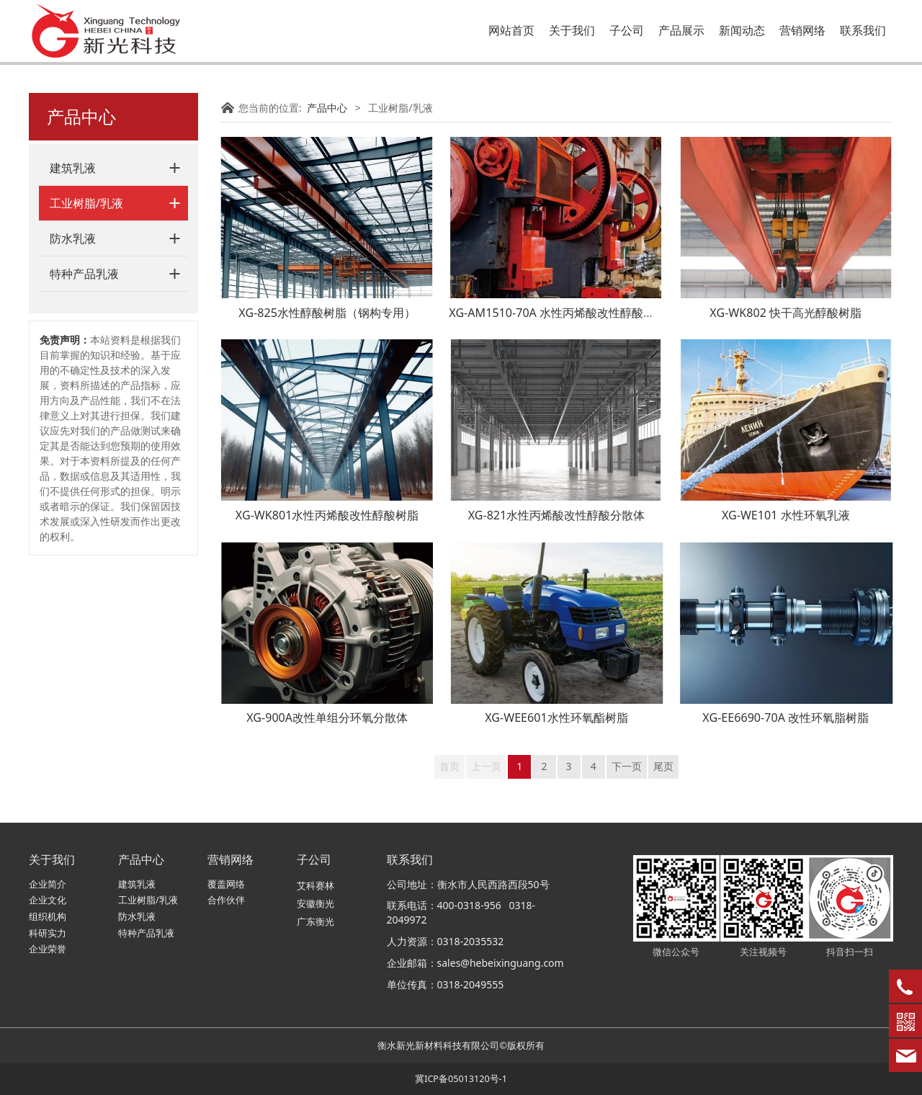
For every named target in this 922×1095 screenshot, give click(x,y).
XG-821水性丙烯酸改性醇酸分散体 (556, 515)
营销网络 (802, 30)
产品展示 (681, 30)
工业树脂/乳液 (86, 203)
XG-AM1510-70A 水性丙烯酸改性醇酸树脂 (557, 313)
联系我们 (863, 30)
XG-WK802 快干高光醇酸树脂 (785, 313)
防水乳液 (73, 238)
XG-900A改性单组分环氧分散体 (327, 717)
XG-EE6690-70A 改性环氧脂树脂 (785, 717)
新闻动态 (742, 30)
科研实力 (47, 933)
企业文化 (47, 900)
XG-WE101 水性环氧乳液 (786, 515)
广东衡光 (315, 922)
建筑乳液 (73, 168)
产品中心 (327, 108)
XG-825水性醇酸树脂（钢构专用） (327, 313)
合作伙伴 (226, 900)
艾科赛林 (315, 886)
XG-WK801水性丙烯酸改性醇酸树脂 (327, 515)
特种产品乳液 (84, 274)
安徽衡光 (315, 904)
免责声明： (65, 340)
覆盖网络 (226, 884)
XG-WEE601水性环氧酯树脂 (556, 717)
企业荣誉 (47, 949)
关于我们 (572, 30)
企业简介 (47, 884)
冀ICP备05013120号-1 (461, 1079)
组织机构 (47, 917)
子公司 (626, 30)
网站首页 (511, 30)
